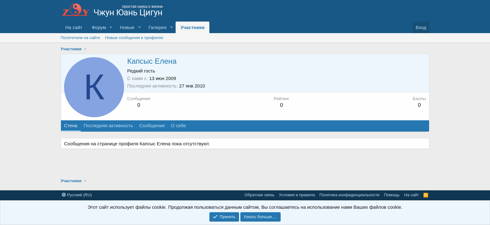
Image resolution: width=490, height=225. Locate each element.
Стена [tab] (71, 125)
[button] (111, 27)
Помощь (392, 194)
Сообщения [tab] (151, 125)
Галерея (157, 27)
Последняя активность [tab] (108, 125)
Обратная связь (260, 194)
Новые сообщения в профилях (134, 37)
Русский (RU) (77, 194)
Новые (127, 27)
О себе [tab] (178, 125)
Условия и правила (297, 194)
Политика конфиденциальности (349, 194)
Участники (192, 27)
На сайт (73, 27)
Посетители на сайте (80, 37)
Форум (99, 27)
